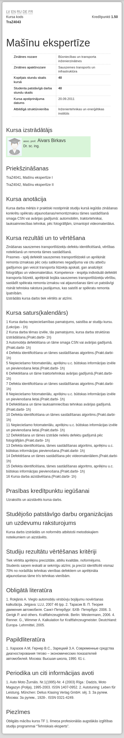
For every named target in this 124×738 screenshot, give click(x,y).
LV (8, 12)
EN (13, 12)
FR (30, 12)
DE (25, 12)
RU (19, 12)
